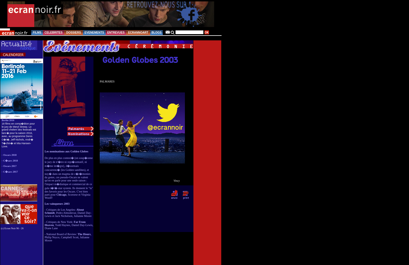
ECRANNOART (138, 32)
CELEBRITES (53, 32)
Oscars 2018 (10, 155)
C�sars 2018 (10, 160)
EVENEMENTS (94, 32)
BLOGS (156, 32)
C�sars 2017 (10, 171)
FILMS (37, 32)
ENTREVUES (115, 32)
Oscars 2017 (10, 166)
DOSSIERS (73, 32)
